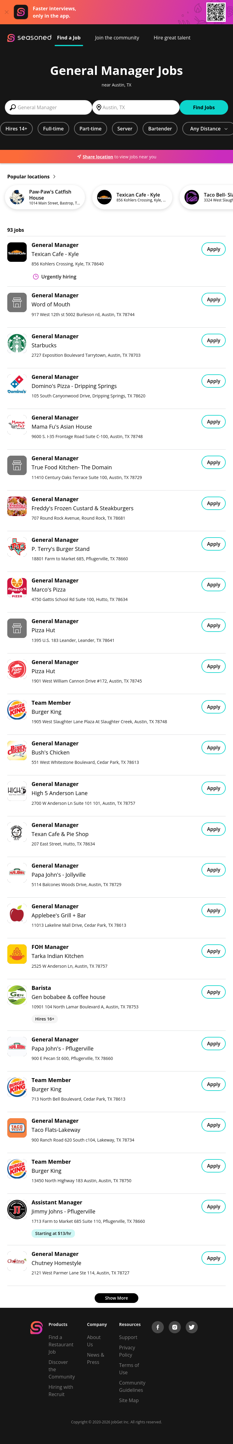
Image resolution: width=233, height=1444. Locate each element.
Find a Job (69, 37)
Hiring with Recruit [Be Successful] (61, 1391)
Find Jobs (204, 107)
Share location (95, 157)
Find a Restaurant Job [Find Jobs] (61, 1344)
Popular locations (31, 176)
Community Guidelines (132, 1386)
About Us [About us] (94, 1341)
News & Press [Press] (95, 1358)
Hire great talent (172, 37)
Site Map (129, 1400)
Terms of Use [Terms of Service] (129, 1369)
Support (128, 1337)
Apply (213, 249)
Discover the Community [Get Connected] (62, 1369)
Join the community (117, 37)
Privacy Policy (127, 1351)
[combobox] (48, 107)
